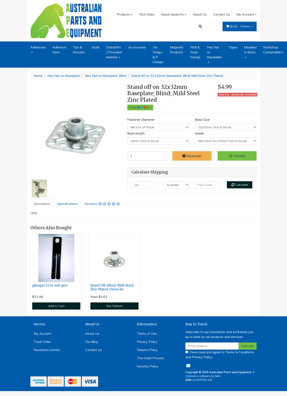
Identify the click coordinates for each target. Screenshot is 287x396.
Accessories (137, 47)
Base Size (202, 119)
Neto (218, 376)
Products (123, 14)
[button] (237, 156)
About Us (200, 14)
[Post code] (208, 184)
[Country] (176, 184)
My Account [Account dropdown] (245, 14)
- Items (238, 26)
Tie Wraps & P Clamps (158, 54)
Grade (199, 133)
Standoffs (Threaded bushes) (114, 52)
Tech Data (146, 14)
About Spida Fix (172, 14)
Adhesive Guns (59, 49)
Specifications (67, 204)
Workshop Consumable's (273, 49)
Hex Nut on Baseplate (214, 52)
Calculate (240, 185)
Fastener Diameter (141, 119)
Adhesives (38, 47)
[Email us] (188, 365)
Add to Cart (56, 306)
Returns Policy (147, 350)
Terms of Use (147, 333)
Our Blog (91, 342)
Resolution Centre (47, 350)
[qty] (144, 184)
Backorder (191, 156)
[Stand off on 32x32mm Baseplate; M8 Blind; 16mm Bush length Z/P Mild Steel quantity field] (146, 156)
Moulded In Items (250, 49)
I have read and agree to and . (219, 354)
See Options (114, 306)
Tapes (232, 47)
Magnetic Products (177, 49)
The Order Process (150, 358)
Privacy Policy (147, 342)
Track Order (42, 342)
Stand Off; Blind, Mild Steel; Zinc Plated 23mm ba (112, 287)
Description (42, 204)
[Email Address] (212, 346)
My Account (42, 333)
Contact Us (221, 14)
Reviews (102, 204)
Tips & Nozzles (79, 49)
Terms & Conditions (239, 352)
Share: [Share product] (139, 107)
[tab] (42, 203)
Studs (95, 47)
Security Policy (147, 366)
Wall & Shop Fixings (195, 52)
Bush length (136, 133)
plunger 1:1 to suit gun (49, 285)
